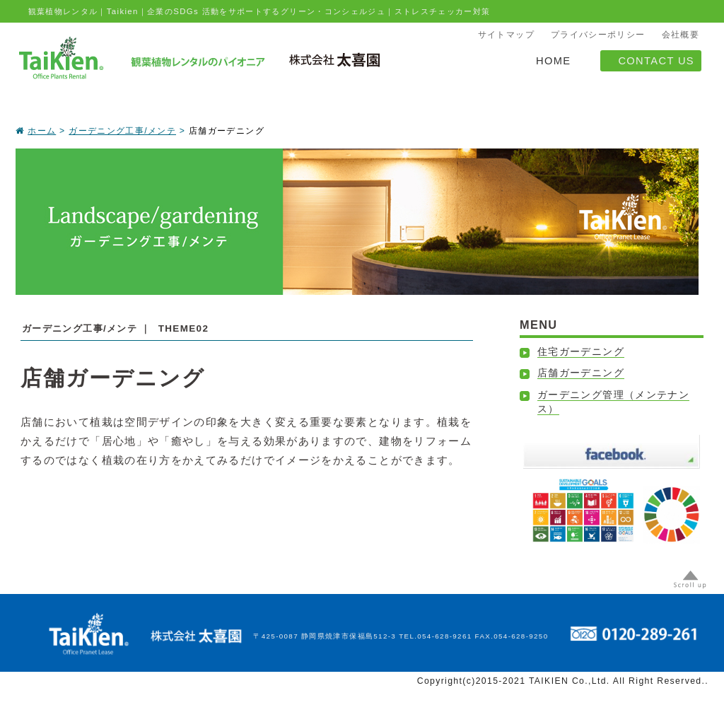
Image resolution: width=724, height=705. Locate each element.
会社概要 (680, 35)
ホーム (42, 131)
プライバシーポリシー (598, 35)
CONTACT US (656, 60)
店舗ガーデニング (580, 373)
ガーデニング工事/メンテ (122, 131)
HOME (553, 60)
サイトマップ (506, 35)
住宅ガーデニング (580, 351)
